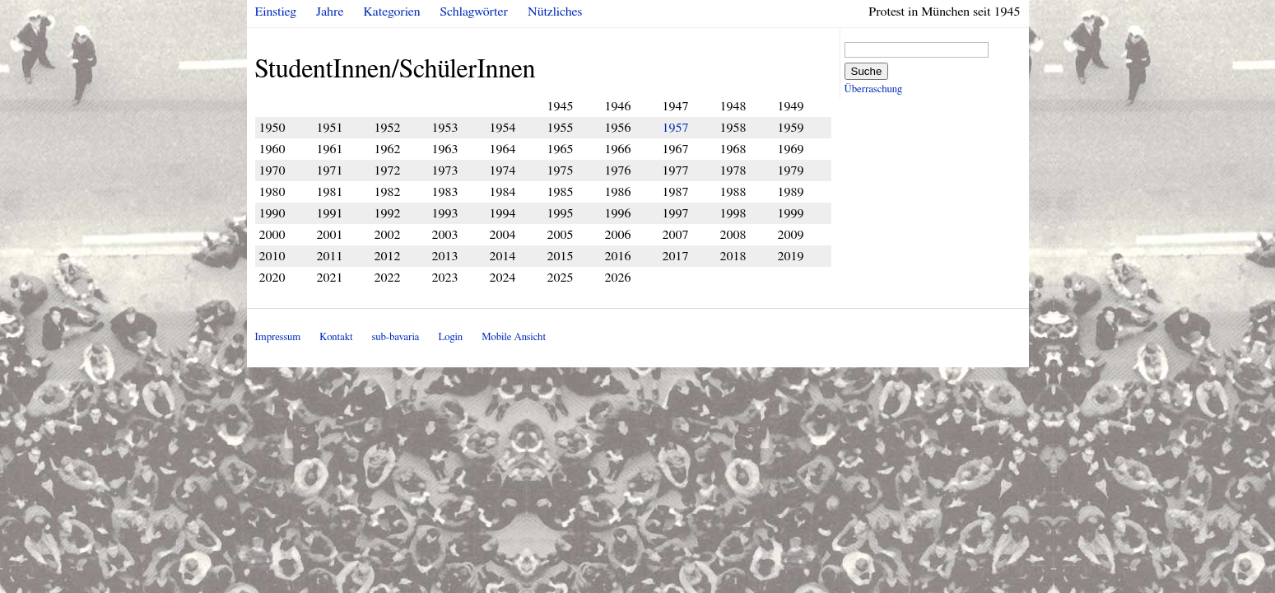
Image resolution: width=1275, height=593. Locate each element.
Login (450, 337)
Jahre (329, 11)
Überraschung (873, 89)
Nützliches (555, 11)
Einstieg (276, 11)
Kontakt (335, 337)
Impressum (278, 337)
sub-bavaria (395, 337)
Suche (866, 71)
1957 (676, 127)
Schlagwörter (474, 11)
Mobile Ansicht (514, 337)
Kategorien (392, 11)
